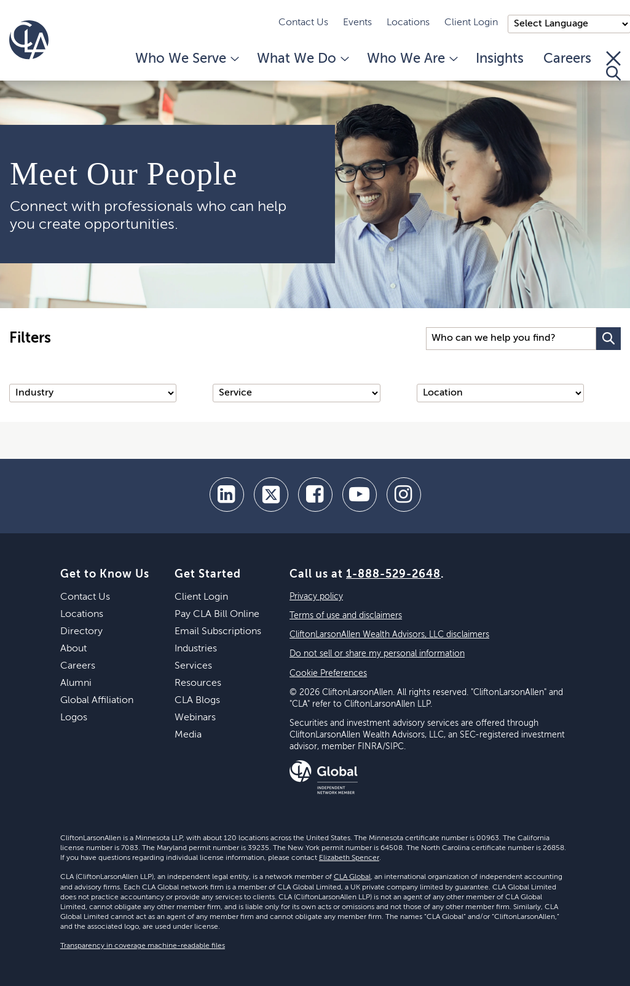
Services (193, 666)
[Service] (296, 393)
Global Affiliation (96, 701)
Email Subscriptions (218, 632)
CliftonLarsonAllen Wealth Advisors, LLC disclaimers (389, 634)
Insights (500, 59)
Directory (81, 632)
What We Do (302, 59)
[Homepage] (29, 40)
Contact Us (303, 23)
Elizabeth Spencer (349, 858)
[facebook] (315, 494)
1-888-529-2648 (393, 574)
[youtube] (359, 494)
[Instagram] (404, 494)
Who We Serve (186, 59)
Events (357, 23)
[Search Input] (511, 338)
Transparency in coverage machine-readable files (142, 946)
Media (188, 735)
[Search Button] (608, 338)
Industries (196, 649)
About (73, 649)
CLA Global (352, 877)
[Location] (500, 393)
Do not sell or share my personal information (377, 654)
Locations (408, 23)
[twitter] (271, 494)
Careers (567, 59)
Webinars (195, 718)
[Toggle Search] (613, 66)
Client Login (471, 23)
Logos (73, 718)
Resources (198, 683)
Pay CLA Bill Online (217, 614)
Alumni (76, 683)
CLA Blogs (197, 701)
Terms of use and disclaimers (345, 615)
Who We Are (411, 59)
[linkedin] (227, 494)
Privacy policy (316, 596)
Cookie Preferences (328, 673)
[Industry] (92, 393)
